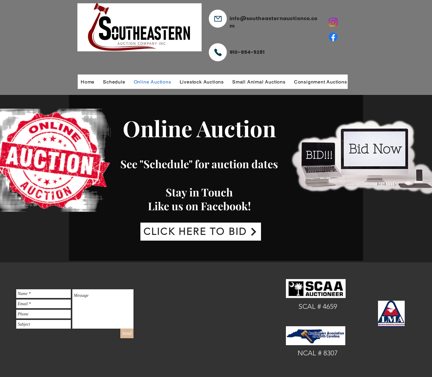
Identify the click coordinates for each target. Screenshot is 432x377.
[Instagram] (333, 22)
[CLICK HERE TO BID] (200, 232)
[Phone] (218, 52)
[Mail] (218, 19)
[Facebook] (333, 37)
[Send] (127, 333)
